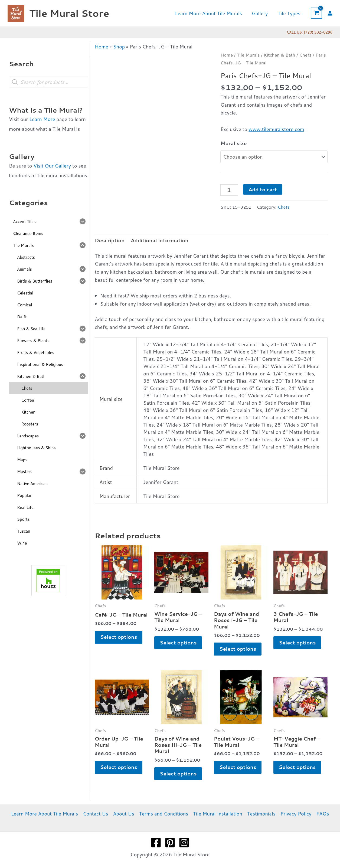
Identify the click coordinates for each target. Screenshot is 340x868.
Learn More (42, 119)
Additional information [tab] (159, 240)
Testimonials (261, 813)
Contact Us (95, 813)
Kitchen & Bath (279, 55)
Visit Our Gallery (52, 165)
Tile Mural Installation (217, 813)
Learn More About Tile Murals (44, 813)
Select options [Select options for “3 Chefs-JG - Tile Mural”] (297, 642)
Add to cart (263, 189)
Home (101, 46)
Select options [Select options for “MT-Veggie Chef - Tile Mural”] (297, 767)
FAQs (322, 813)
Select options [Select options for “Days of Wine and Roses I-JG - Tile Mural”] (237, 648)
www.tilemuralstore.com (276, 129)
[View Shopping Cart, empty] (316, 13)
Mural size (233, 143)
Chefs (305, 55)
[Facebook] (156, 842)
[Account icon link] (330, 13)
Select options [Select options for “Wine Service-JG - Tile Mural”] (178, 642)
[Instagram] (184, 842)
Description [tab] (110, 240)
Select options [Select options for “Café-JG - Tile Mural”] (118, 636)
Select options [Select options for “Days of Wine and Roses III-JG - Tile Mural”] (178, 773)
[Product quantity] (229, 190)
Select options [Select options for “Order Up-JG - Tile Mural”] (118, 767)
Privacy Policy (296, 813)
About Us (123, 813)
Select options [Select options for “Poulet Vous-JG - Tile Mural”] (237, 767)
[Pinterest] (170, 842)
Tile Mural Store (69, 13)
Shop (119, 46)
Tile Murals (248, 55)
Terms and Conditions (163, 813)
